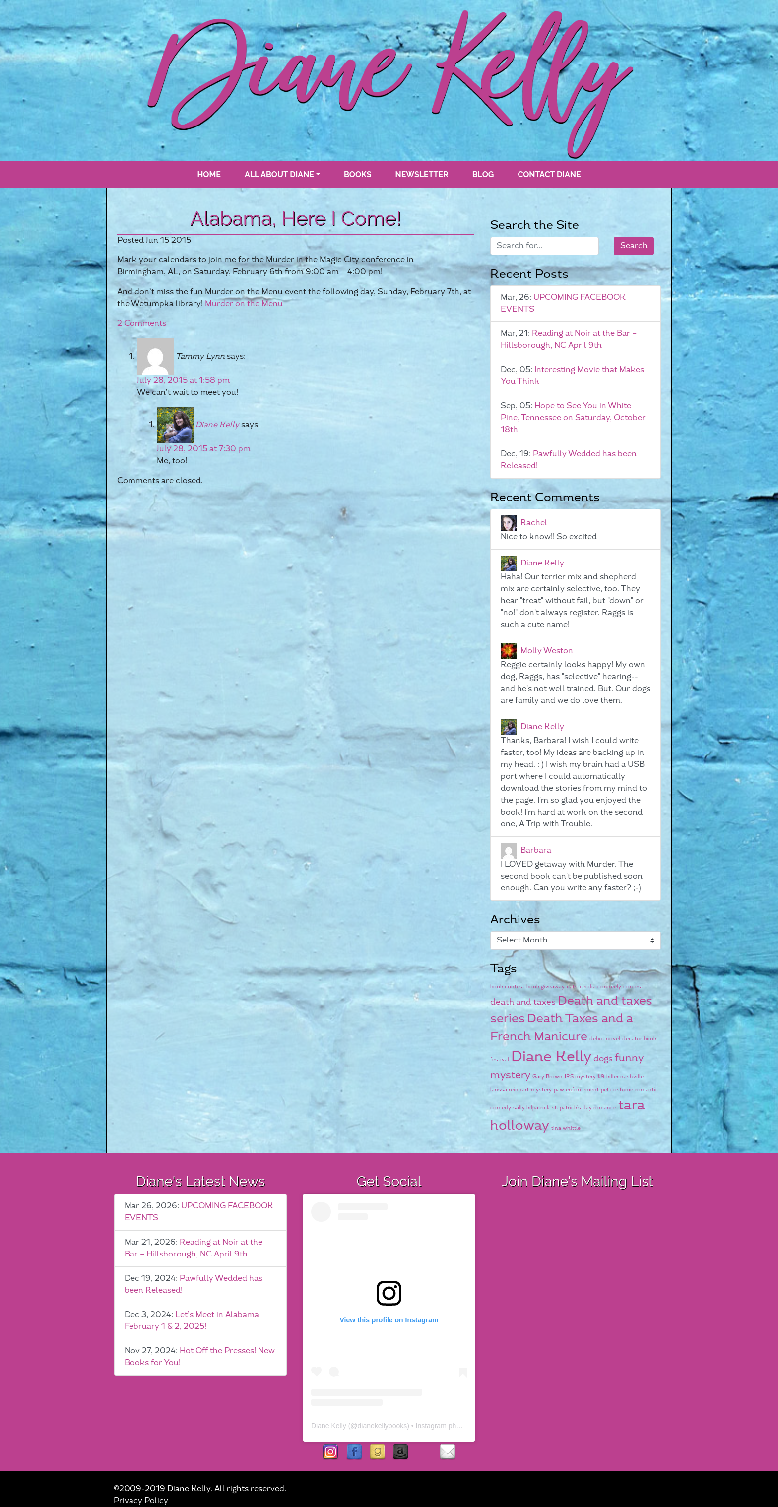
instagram (331, 1452)
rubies (424, 1452)
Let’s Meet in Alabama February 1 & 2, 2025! (192, 1320)
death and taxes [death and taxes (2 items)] (523, 1002)
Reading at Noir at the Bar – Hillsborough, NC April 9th (569, 339)
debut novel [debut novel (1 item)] (604, 1038)
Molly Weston (546, 651)
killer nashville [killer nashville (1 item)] (625, 1076)
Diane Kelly (217, 425)
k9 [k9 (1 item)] (601, 1076)
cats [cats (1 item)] (572, 986)
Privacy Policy (141, 1501)
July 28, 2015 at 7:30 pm (204, 449)
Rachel (533, 523)
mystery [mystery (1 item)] (541, 1089)
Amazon (400, 1452)
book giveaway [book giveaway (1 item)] (545, 986)
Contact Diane (549, 174)
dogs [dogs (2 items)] (603, 1059)
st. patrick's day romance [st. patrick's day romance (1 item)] (584, 1107)
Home (208, 174)
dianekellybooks (382, 1426)
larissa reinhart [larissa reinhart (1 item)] (509, 1089)
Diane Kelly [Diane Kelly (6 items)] (551, 1057)
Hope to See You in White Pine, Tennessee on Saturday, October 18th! (573, 418)
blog (483, 174)
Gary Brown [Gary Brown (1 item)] (547, 1076)
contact (447, 1452)
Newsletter (422, 174)
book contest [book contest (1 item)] (507, 986)
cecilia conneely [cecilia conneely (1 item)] (600, 986)
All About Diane (279, 174)
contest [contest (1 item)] (633, 986)
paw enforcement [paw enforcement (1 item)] (576, 1089)
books (358, 174)
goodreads (377, 1452)
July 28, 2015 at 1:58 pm (183, 380)
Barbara (535, 850)
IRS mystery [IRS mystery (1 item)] (580, 1076)
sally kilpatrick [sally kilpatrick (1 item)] (531, 1107)
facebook (354, 1452)
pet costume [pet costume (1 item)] (617, 1089)
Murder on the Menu (244, 304)
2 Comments (141, 323)
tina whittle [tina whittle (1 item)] (566, 1127)
